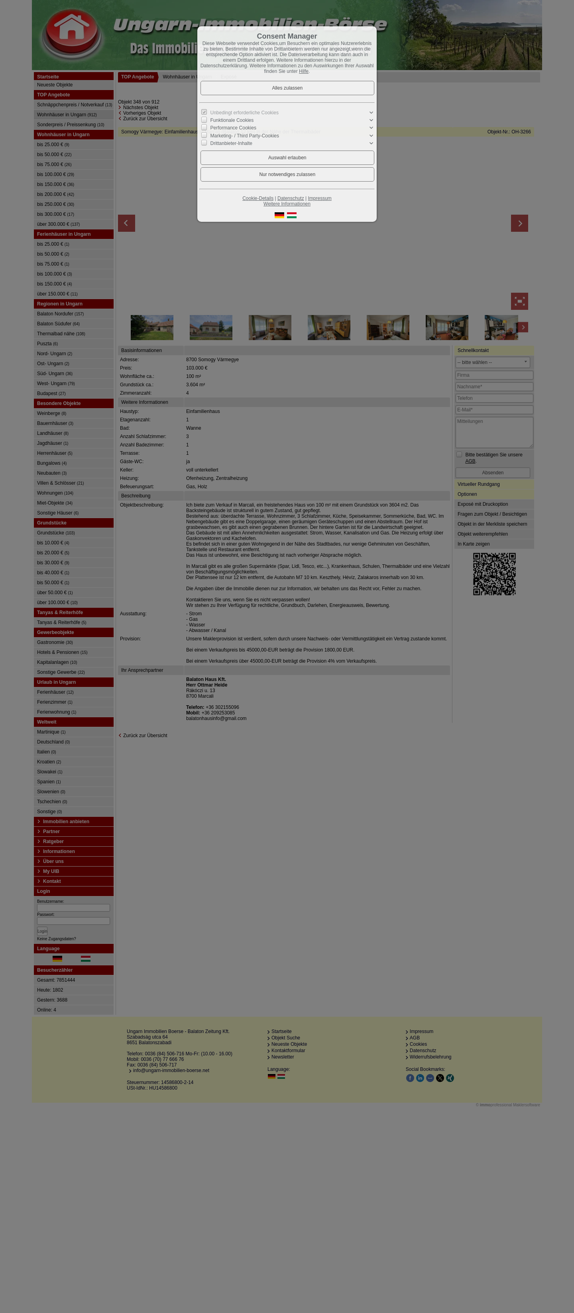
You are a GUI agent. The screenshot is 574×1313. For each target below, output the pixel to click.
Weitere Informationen (287, 204)
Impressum (319, 198)
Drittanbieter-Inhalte (231, 143)
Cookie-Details (257, 198)
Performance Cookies (233, 128)
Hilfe (304, 71)
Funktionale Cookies (232, 120)
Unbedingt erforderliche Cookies (244, 112)
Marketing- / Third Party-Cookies (244, 135)
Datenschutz (290, 198)
